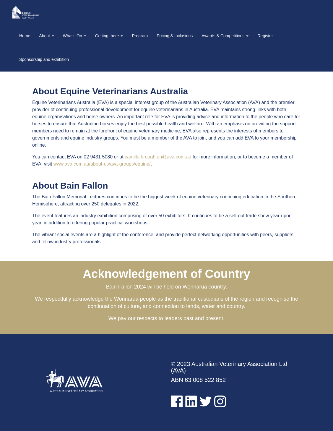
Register (265, 35)
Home (24, 35)
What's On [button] (74, 35)
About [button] (46, 35)
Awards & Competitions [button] (225, 35)
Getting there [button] (109, 35)
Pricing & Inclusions (175, 35)
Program (140, 35)
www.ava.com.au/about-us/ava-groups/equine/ (102, 163)
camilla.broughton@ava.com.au (158, 156)
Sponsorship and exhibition (44, 59)
